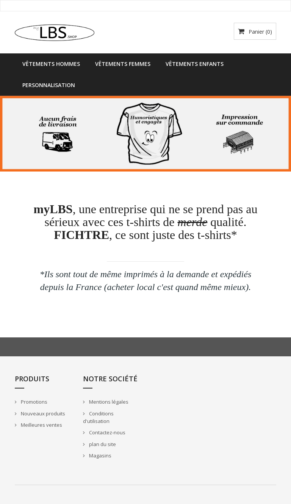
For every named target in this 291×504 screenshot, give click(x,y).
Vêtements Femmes (122, 63)
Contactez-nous (106, 432)
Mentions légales (108, 401)
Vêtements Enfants (195, 63)
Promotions (33, 401)
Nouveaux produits (42, 413)
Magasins (99, 455)
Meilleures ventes (41, 424)
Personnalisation (48, 85)
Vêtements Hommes (51, 63)
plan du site (102, 444)
